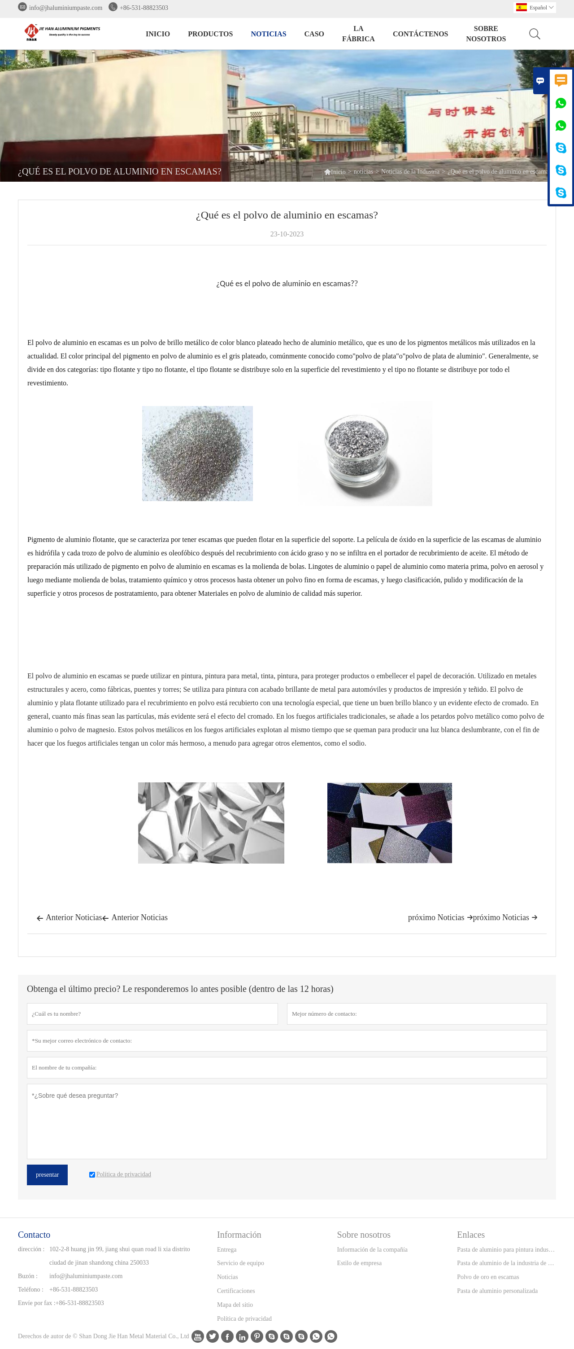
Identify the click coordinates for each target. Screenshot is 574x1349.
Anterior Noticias (69, 918)
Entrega (227, 1249)
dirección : (31, 1249)
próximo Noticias (505, 917)
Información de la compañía (372, 1249)
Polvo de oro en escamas (488, 1277)
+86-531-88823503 (144, 7)
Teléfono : (30, 1289)
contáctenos (420, 34)
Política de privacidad (244, 1318)
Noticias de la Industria (410, 171)
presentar (47, 1174)
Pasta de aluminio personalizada (497, 1291)
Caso (314, 34)
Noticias (227, 1277)
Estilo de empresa (359, 1263)
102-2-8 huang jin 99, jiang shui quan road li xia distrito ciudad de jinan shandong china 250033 (119, 1256)
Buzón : (28, 1276)
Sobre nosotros (486, 34)
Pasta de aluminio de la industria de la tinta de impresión (506, 1263)
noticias (268, 34)
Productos (210, 34)
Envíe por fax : (37, 1303)
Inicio (158, 34)
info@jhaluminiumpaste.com (65, 7)
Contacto (34, 1235)
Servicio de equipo (240, 1263)
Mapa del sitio (235, 1304)
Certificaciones (236, 1291)
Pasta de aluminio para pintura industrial (506, 1249)
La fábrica (358, 34)
